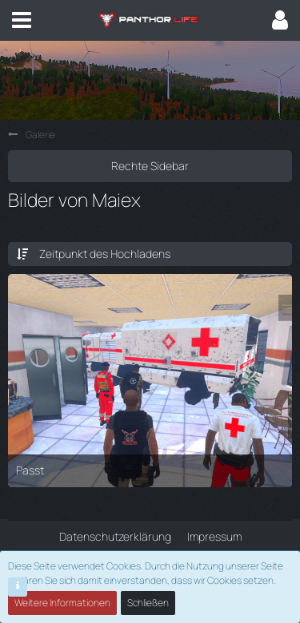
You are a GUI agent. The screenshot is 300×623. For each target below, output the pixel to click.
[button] (21, 20)
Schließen (148, 602)
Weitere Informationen (62, 602)
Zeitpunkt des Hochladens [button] (104, 253)
